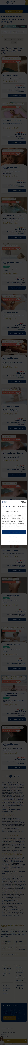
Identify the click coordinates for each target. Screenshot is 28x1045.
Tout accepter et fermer (14, 532)
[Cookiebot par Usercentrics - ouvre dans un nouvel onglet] (20, 502)
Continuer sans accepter (14, 541)
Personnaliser (14, 536)
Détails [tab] (14, 506)
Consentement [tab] (6, 506)
